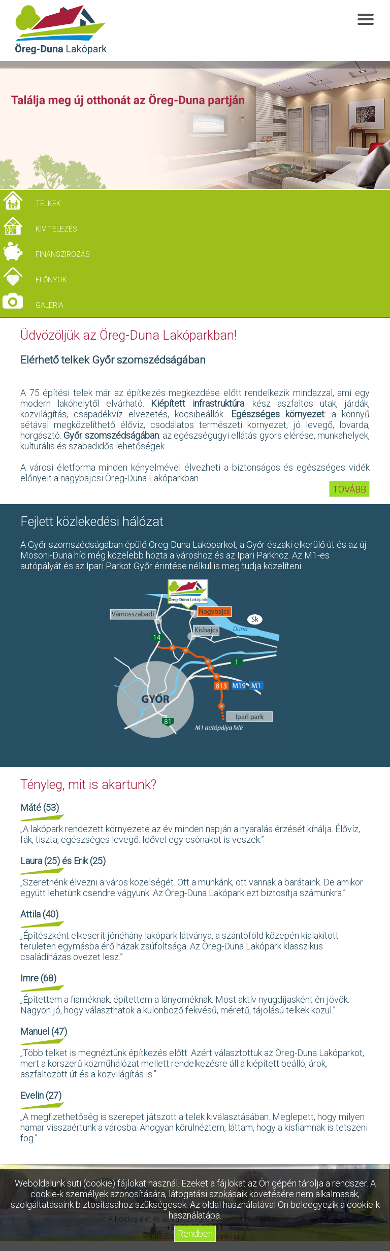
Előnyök (51, 280)
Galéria (49, 305)
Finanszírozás (63, 254)
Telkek (48, 204)
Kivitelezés (56, 229)
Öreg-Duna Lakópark (61, 30)
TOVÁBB (349, 488)
